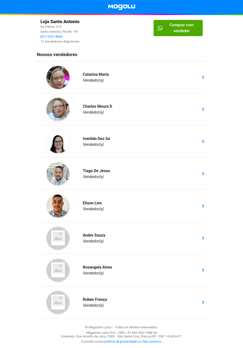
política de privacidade (120, 341)
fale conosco (151, 341)
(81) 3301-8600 (52, 36)
